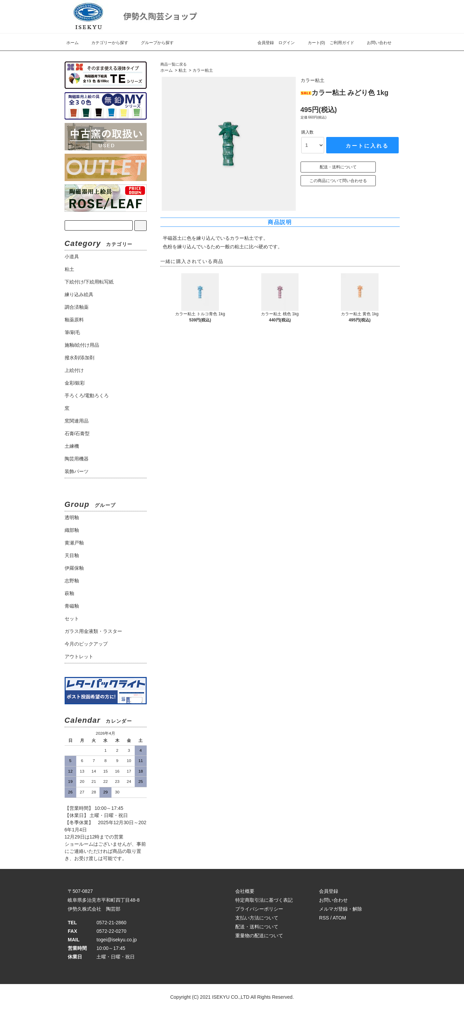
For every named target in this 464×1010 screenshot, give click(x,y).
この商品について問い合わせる (338, 180)
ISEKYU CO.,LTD (230, 997)
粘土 (182, 70)
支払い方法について (256, 918)
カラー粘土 (203, 70)
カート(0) (312, 42)
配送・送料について (338, 167)
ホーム (72, 42)
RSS (324, 918)
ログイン (286, 42)
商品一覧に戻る (173, 64)
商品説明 (280, 222)
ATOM (339, 918)
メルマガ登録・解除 (340, 909)
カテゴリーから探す (105, 42)
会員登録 (265, 42)
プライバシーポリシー (259, 909)
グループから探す (153, 42)
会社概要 (244, 891)
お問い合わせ (375, 42)
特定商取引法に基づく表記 (264, 900)
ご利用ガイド (342, 42)
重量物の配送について (259, 935)
